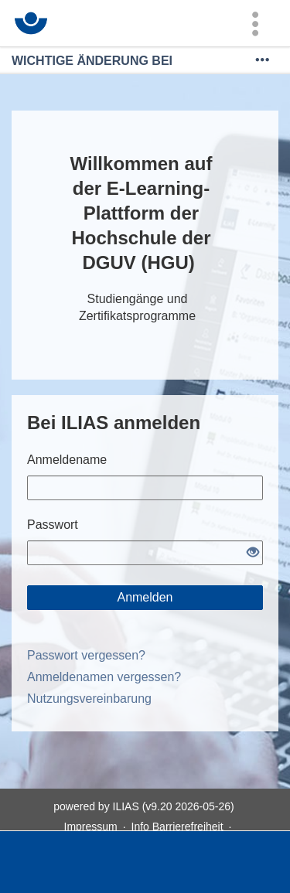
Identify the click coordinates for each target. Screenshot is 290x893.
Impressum (91, 826)
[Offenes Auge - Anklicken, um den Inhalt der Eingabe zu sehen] (253, 553)
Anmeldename (67, 459)
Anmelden (144, 597)
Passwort (52, 524)
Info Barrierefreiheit (177, 826)
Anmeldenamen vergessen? (104, 676)
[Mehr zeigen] (262, 60)
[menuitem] (255, 23)
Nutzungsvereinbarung (89, 698)
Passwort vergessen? (86, 655)
